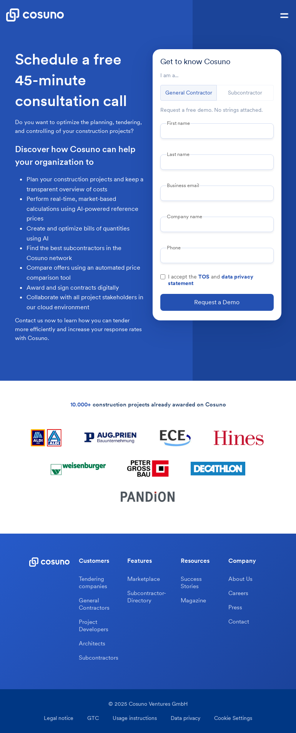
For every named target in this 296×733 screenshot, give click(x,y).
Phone (174, 247)
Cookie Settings (233, 718)
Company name (184, 216)
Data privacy (185, 718)
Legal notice (58, 718)
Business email (183, 185)
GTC (93, 718)
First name (178, 123)
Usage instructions (135, 718)
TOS (204, 276)
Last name (178, 154)
